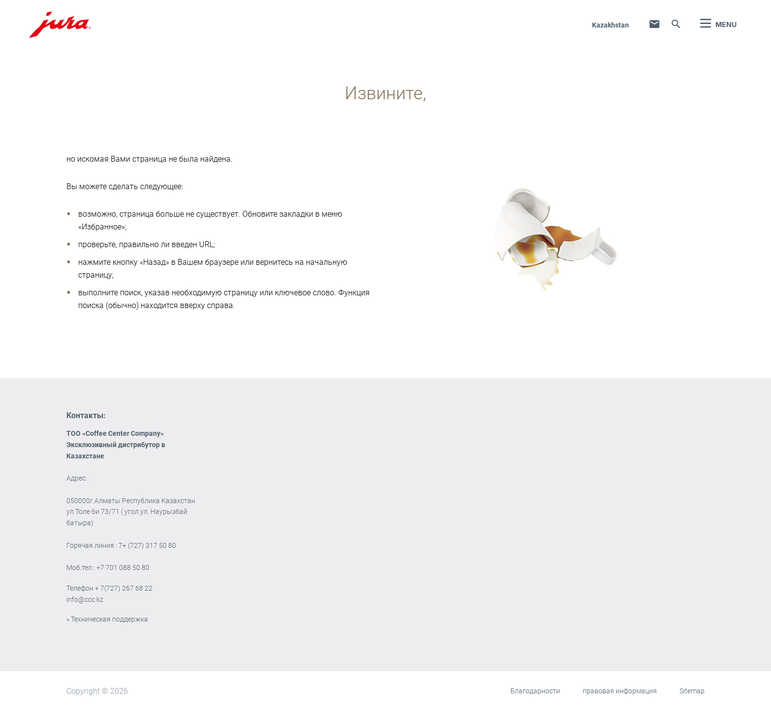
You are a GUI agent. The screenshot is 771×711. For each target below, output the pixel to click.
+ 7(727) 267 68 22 (123, 588)
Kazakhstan (610, 25)
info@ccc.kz (84, 599)
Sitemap (692, 691)
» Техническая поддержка (107, 619)
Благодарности (535, 691)
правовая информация (620, 691)
